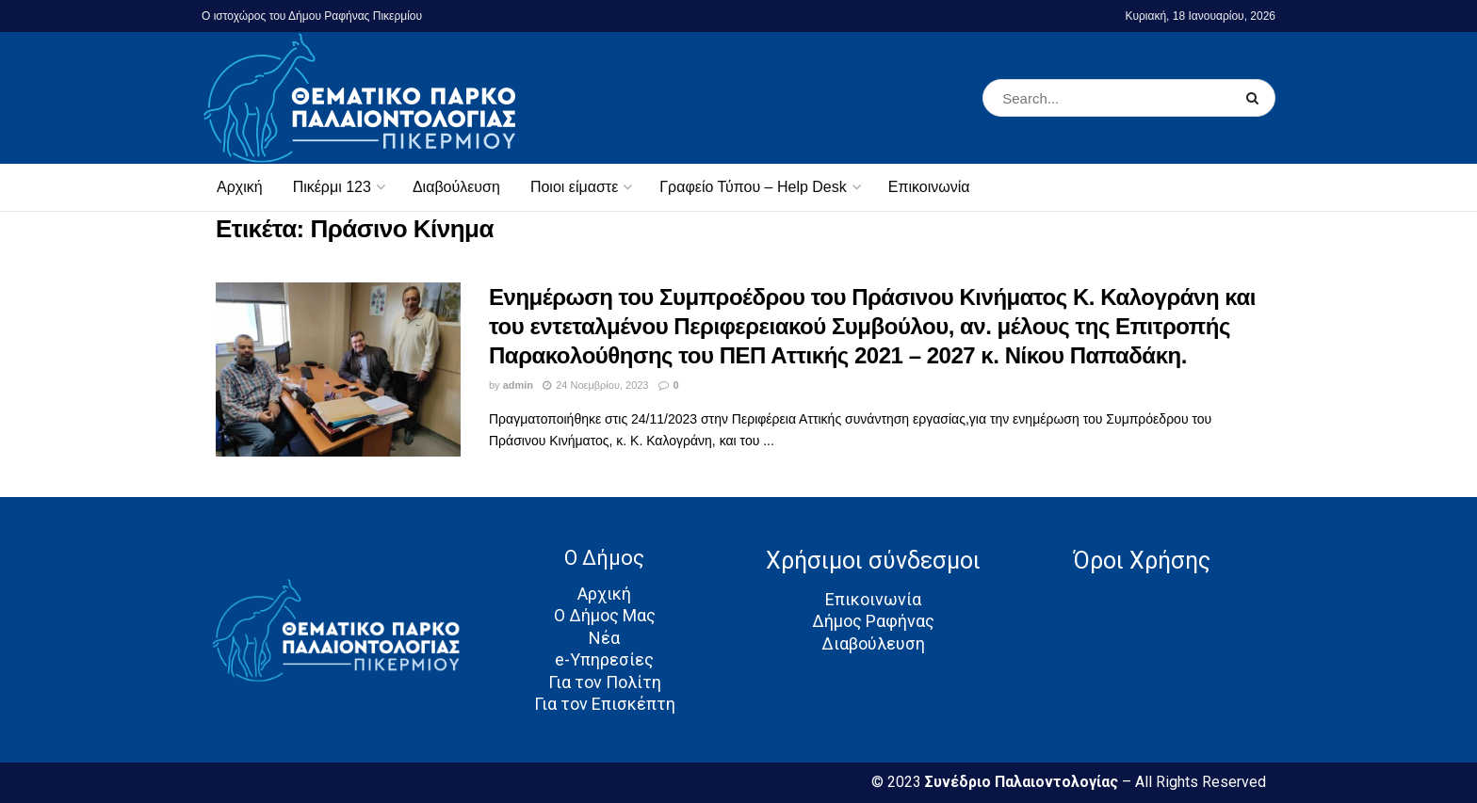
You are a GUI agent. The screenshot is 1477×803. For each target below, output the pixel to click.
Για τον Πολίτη (604, 682)
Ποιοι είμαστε (574, 187)
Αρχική (240, 187)
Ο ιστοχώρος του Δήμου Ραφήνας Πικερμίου (312, 16)
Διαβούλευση (456, 187)
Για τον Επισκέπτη (604, 704)
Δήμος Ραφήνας (873, 621)
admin (518, 385)
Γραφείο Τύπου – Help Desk (752, 187)
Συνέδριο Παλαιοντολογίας (1023, 782)
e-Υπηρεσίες (604, 659)
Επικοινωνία (929, 187)
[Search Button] (1256, 98)
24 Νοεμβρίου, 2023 (595, 385)
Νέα (604, 638)
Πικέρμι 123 (332, 187)
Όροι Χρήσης (1141, 560)
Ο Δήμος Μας (605, 615)
